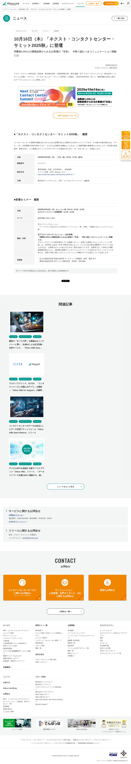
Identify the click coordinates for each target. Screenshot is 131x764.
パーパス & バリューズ (75, 633)
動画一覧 (71, 651)
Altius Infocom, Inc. (41, 697)
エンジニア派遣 (8, 633)
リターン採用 (39, 646)
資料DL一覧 (93, 3)
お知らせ (6, 682)
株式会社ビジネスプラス (43, 692)
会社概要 (71, 630)
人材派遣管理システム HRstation (14, 643)
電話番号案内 (7, 648)
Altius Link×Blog (10, 688)
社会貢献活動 (104, 646)
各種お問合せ (7, 709)
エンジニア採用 (40, 638)
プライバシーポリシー (101, 740)
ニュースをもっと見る (65, 487)
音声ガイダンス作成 (10, 646)
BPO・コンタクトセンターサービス (15, 630)
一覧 (120, 18)
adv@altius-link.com (30, 538)
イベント (46, 31)
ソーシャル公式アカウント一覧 (78, 648)
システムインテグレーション (13, 638)
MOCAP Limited (40, 704)
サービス (26, 3)
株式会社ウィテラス (42, 684)
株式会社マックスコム (42, 682)
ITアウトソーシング (9, 636)
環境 (101, 638)
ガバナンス (103, 643)
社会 (101, 640)
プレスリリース (21, 31)
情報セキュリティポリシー (82, 740)
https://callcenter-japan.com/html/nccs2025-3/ (55, 175)
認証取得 (71, 646)
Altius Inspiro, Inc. (41, 694)
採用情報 (46, 3)
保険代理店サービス (10, 658)
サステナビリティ (68, 3)
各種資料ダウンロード (17, 522)
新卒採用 (38, 630)
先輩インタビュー (41, 662)
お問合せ (6, 694)
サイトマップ (26, 740)
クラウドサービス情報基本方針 (64, 743)
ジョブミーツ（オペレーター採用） (47, 640)
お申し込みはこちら (65, 116)
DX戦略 (70, 656)
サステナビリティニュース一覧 (110, 653)
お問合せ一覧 (111, 3)
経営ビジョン (72, 653)
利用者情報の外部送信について (88, 743)
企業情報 (55, 3)
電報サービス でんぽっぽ (11, 656)
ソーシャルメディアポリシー (42, 743)
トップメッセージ (106, 630)
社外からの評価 (105, 648)
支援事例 (35, 3)
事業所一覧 (71, 643)
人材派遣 (6, 641)
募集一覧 (38, 648)
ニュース (80, 3)
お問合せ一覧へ (65, 612)
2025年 (56, 31)
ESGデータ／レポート (107, 651)
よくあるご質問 (8, 711)
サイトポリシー (39, 740)
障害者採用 (39, 643)
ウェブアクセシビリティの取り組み (59, 740)
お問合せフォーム (15, 515)
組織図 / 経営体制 (73, 640)
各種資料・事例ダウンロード (13, 661)
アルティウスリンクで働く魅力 (45, 659)
